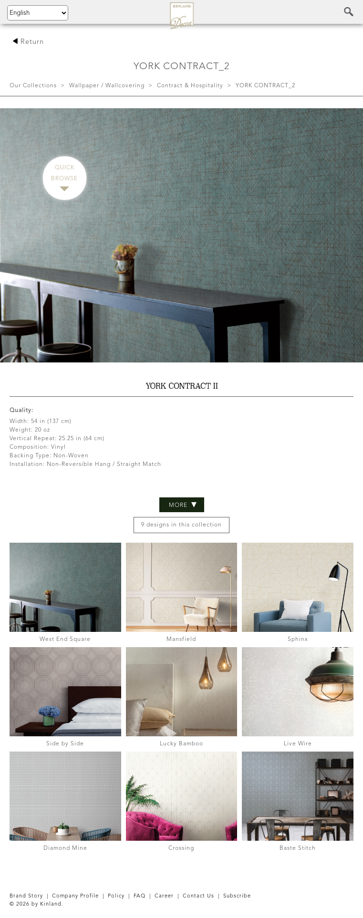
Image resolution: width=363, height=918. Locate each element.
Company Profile (75, 896)
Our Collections (33, 86)
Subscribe (237, 896)
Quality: (21, 410)
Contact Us (198, 896)
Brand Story (26, 896)
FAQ (139, 896)
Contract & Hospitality (190, 86)
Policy (116, 896)
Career (164, 896)
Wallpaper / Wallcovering (107, 86)
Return (28, 42)
